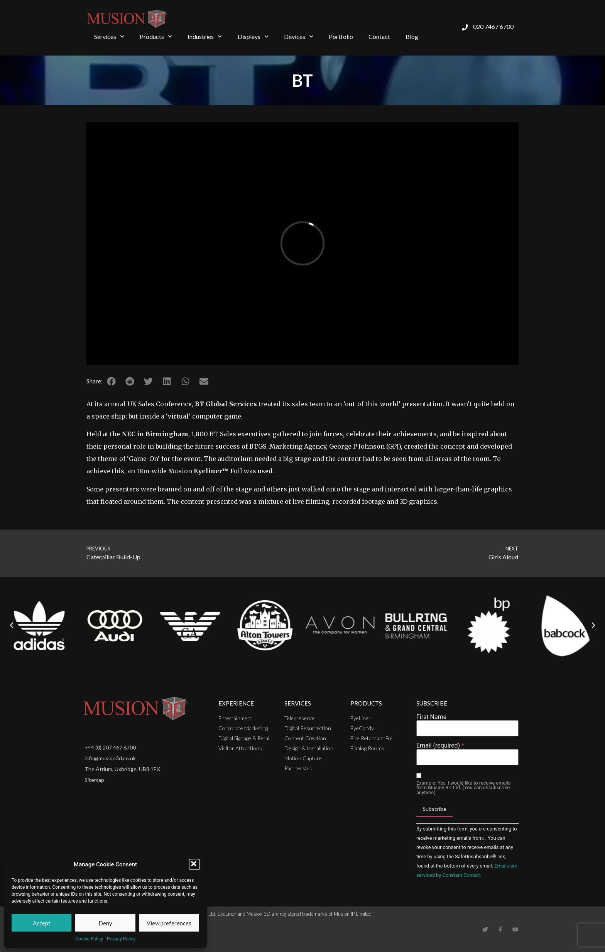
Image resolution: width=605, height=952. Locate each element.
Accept (42, 923)
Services (109, 36)
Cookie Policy (89, 939)
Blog (412, 36)
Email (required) (440, 746)
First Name (431, 717)
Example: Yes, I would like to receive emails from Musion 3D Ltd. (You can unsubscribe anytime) (463, 788)
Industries (205, 36)
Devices (298, 36)
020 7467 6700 (493, 26)
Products (156, 36)
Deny (105, 923)
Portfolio (341, 36)
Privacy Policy (121, 939)
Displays (253, 36)
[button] (194, 864)
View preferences (169, 923)
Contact (379, 36)
